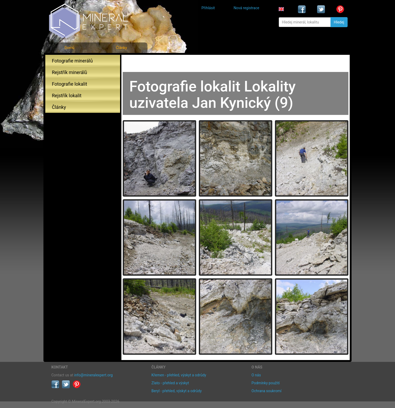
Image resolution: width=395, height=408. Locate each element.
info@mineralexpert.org (93, 375)
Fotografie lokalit (69, 84)
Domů (69, 48)
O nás (256, 375)
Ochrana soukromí (266, 391)
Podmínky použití (265, 383)
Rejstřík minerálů (69, 72)
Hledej (339, 22)
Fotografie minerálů (72, 61)
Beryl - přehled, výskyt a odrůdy (176, 391)
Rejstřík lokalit (66, 95)
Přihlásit (208, 8)
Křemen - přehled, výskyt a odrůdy (178, 375)
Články (121, 48)
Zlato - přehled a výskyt (170, 383)
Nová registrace (246, 8)
